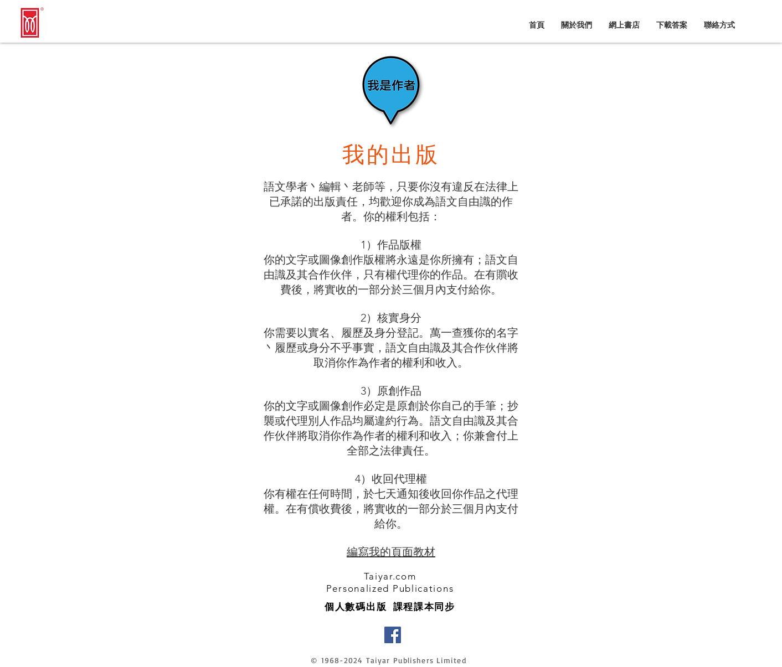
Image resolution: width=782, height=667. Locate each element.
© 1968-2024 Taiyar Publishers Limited (388, 660)
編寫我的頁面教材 (391, 552)
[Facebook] (392, 635)
